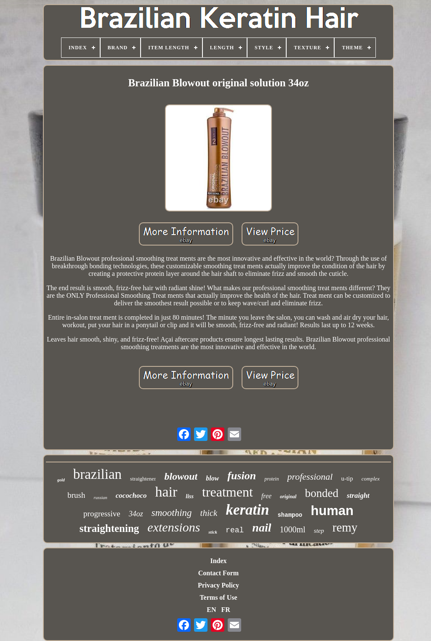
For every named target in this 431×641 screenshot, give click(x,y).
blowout (180, 476)
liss (190, 496)
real (235, 530)
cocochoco (131, 495)
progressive (101, 513)
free (266, 495)
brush (76, 495)
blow (212, 478)
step (319, 530)
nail (261, 527)
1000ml (292, 529)
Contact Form (218, 573)
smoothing (172, 512)
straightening (109, 528)
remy (345, 527)
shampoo (289, 515)
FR (225, 609)
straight (358, 495)
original (288, 496)
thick (209, 513)
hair (166, 491)
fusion (241, 476)
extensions (173, 527)
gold (61, 480)
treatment (227, 491)
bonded (321, 493)
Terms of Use (218, 597)
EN (211, 609)
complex (371, 478)
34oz (136, 514)
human (332, 510)
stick (212, 531)
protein (271, 479)
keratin (247, 510)
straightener (143, 478)
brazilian (97, 474)
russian (100, 497)
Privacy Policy (218, 585)
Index (218, 560)
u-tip (347, 478)
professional (310, 476)
